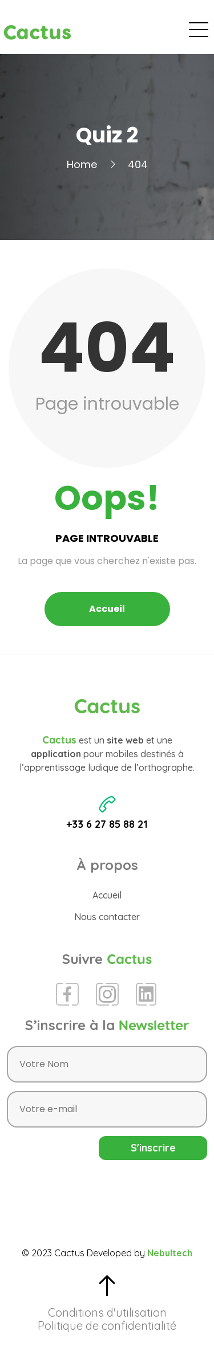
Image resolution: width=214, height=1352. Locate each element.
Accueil (107, 608)
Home (82, 164)
